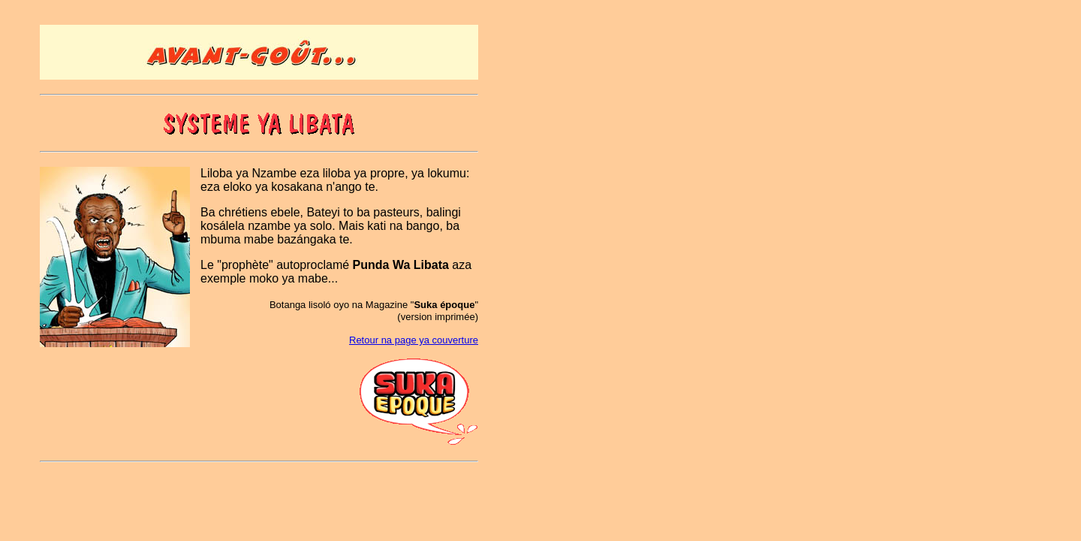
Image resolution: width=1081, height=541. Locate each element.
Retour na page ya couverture (413, 340)
